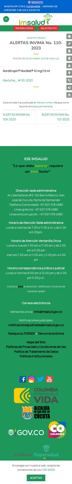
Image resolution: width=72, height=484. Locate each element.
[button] (6, 19)
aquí (20, 286)
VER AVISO (48, 469)
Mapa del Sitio (36, 342)
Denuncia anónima (51, 333)
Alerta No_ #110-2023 (18, 80)
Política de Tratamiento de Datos (36, 352)
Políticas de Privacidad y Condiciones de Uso (36, 347)
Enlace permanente (41, 106)
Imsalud (54, 58)
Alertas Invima (36, 38)
